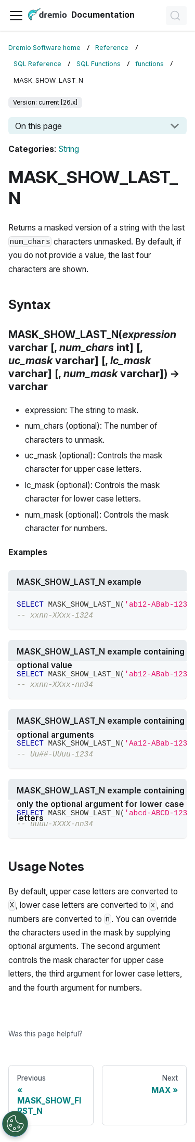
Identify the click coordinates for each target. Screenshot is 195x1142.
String (68, 149)
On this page (38, 126)
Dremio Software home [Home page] (44, 48)
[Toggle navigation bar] (16, 15)
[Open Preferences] (15, 1124)
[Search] (176, 15)
